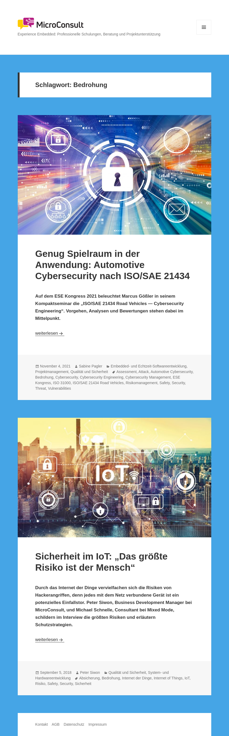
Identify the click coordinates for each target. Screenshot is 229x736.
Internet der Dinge (137, 678)
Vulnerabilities (59, 388)
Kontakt (41, 724)
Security (178, 383)
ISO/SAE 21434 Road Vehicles (98, 383)
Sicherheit (83, 684)
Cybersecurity (66, 377)
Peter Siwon (90, 672)
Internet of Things (168, 678)
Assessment (126, 372)
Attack (143, 372)
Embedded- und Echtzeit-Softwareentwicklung (148, 366)
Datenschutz (74, 724)
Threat (40, 388)
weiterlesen (49, 333)
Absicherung (89, 678)
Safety (164, 383)
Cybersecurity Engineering (101, 377)
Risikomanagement (142, 383)
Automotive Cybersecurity (171, 372)
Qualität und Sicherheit (89, 372)
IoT (187, 678)
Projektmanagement (51, 372)
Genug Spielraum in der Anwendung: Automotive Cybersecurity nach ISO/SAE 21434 (112, 264)
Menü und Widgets (204, 34)
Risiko (40, 684)
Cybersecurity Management (148, 377)
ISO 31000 (62, 383)
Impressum (97, 724)
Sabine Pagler (90, 366)
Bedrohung (44, 377)
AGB (56, 724)
